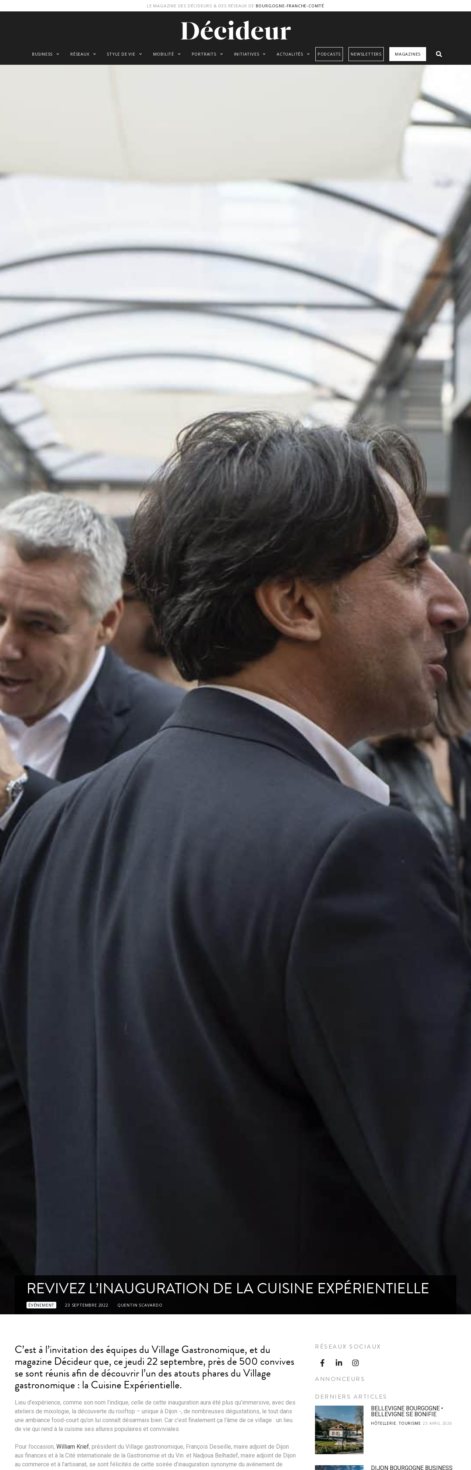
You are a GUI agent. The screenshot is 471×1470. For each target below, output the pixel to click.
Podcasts (329, 54)
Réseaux (83, 54)
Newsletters (366, 54)
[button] (439, 54)
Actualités (293, 54)
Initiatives (250, 54)
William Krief (72, 1446)
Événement (41, 1305)
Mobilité (167, 54)
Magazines (408, 54)
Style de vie (124, 54)
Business (45, 54)
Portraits (207, 54)
